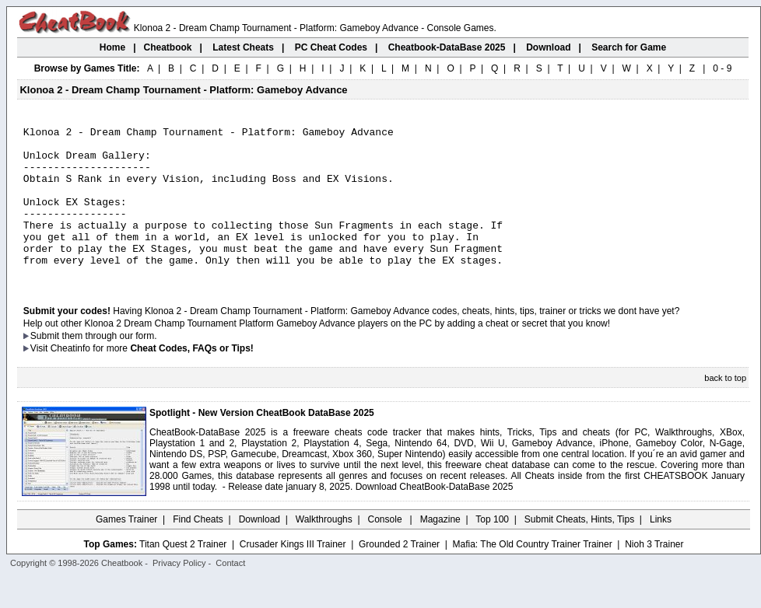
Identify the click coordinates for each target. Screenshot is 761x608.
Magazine (440, 549)
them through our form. (109, 366)
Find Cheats (198, 549)
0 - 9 (722, 68)
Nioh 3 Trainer (654, 574)
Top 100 (492, 549)
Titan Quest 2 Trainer (182, 574)
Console (386, 549)
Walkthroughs (324, 549)
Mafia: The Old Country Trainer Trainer (532, 574)
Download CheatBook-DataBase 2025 (435, 517)
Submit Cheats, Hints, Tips (579, 549)
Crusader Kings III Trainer (293, 574)
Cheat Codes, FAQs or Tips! (191, 378)
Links (661, 549)
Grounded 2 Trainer (399, 574)
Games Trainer (126, 549)
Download (259, 549)
